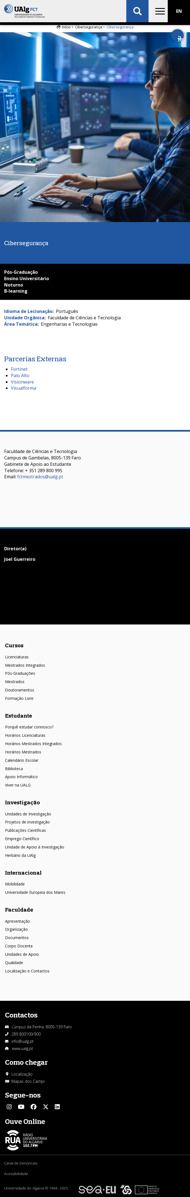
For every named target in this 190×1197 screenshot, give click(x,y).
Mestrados (14, 681)
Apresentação (17, 921)
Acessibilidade (16, 1173)
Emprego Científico (22, 838)
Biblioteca (14, 768)
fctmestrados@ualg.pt (40, 477)
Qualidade (14, 962)
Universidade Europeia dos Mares (35, 892)
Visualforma (23, 388)
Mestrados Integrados (25, 665)
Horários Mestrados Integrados (33, 743)
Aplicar (137, 11)
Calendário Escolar (21, 760)
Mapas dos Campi (28, 1081)
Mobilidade (15, 884)
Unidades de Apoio (22, 954)
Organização (16, 929)
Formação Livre (19, 698)
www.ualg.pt (22, 1048)
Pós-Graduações (20, 673)
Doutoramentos (19, 690)
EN (179, 11)
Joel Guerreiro (19, 559)
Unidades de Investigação (28, 814)
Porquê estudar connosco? (29, 727)
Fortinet (19, 369)
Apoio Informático (21, 776)
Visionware (22, 382)
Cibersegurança (88, 26)
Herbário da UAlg (20, 855)
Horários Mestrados (23, 752)
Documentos (17, 937)
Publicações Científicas (25, 830)
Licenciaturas (17, 657)
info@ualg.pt (22, 1041)
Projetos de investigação (27, 822)
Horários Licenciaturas (25, 735)
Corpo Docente (19, 946)
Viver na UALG (18, 785)
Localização (22, 1074)
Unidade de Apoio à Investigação (34, 847)
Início (66, 26)
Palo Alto (20, 375)
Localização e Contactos (27, 971)
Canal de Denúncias (20, 1163)
